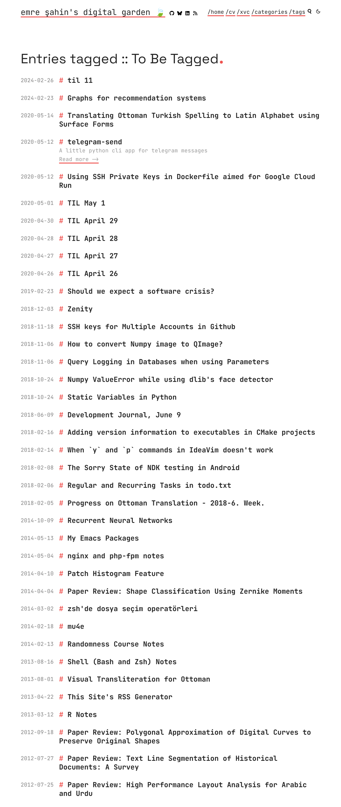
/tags (297, 11)
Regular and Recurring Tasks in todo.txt (149, 485)
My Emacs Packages (103, 538)
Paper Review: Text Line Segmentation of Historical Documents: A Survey (168, 763)
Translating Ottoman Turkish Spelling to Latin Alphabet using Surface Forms (189, 120)
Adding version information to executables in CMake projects (191, 432)
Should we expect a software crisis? (140, 291)
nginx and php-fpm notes (115, 555)
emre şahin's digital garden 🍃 (93, 12)
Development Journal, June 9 (124, 414)
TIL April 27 (92, 255)
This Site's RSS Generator (119, 696)
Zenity (80, 309)
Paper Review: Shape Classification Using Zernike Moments (185, 591)
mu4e (75, 626)
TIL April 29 (92, 220)
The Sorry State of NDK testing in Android (153, 467)
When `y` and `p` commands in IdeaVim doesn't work (170, 449)
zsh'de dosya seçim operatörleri (132, 608)
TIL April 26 (92, 273)
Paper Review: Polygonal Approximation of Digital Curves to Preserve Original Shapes (185, 737)
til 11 (80, 80)
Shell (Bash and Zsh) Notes (122, 661)
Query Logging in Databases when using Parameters (168, 361)
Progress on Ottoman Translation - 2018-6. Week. (166, 503)
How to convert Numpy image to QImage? (145, 344)
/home (216, 11)
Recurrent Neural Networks (119, 520)
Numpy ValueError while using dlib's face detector (170, 379)
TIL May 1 (86, 203)
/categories (269, 11)
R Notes (82, 714)
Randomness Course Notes (115, 644)
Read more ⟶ (79, 159)
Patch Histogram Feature (115, 573)
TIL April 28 (92, 238)
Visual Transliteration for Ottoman (138, 679)
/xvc (243, 11)
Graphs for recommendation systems (136, 98)
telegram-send (94, 141)
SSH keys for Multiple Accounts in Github (151, 326)
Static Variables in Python (122, 397)
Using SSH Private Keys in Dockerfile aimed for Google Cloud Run (187, 181)
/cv (230, 11)
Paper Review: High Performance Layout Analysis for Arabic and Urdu (183, 789)
